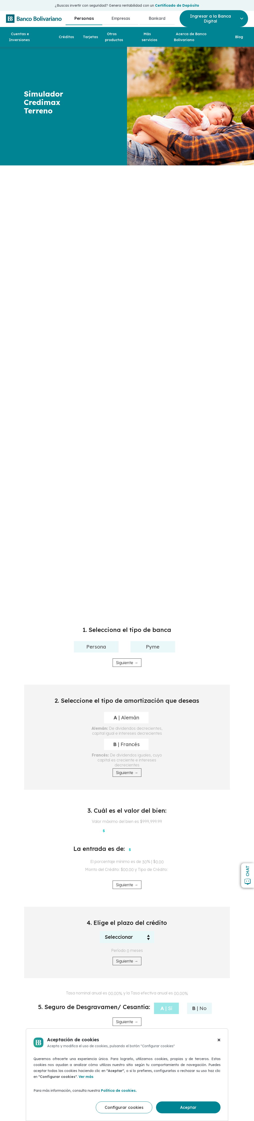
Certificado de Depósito (177, 5)
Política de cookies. (119, 1090)
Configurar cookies (124, 1107)
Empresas (120, 18)
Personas (84, 18)
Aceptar (188, 1107)
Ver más (86, 1076)
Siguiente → (127, 662)
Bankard (157, 18)
